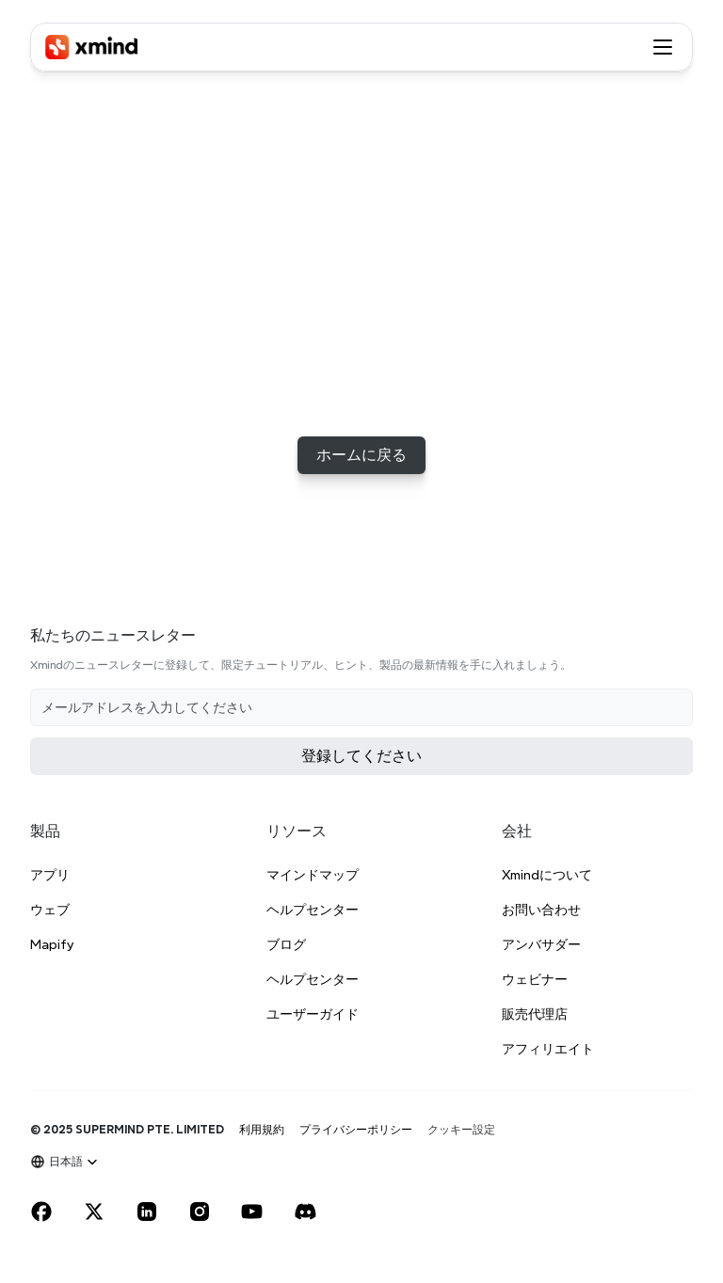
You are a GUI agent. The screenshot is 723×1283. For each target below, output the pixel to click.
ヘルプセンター (312, 909)
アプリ (50, 874)
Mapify (51, 944)
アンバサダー (541, 944)
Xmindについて (547, 874)
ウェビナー (535, 979)
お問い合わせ (541, 909)
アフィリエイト (548, 1048)
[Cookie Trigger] (461, 1129)
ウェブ (50, 909)
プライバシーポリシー (355, 1129)
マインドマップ (312, 874)
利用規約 (261, 1129)
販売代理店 (535, 1014)
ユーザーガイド (312, 1014)
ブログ (286, 944)
